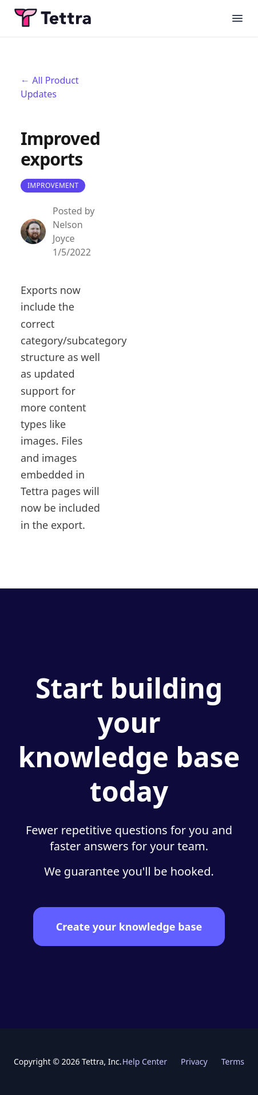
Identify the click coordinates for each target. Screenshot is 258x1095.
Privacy (194, 1061)
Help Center (144, 1061)
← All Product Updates (50, 87)
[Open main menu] (237, 18)
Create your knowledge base (129, 926)
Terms (232, 1061)
